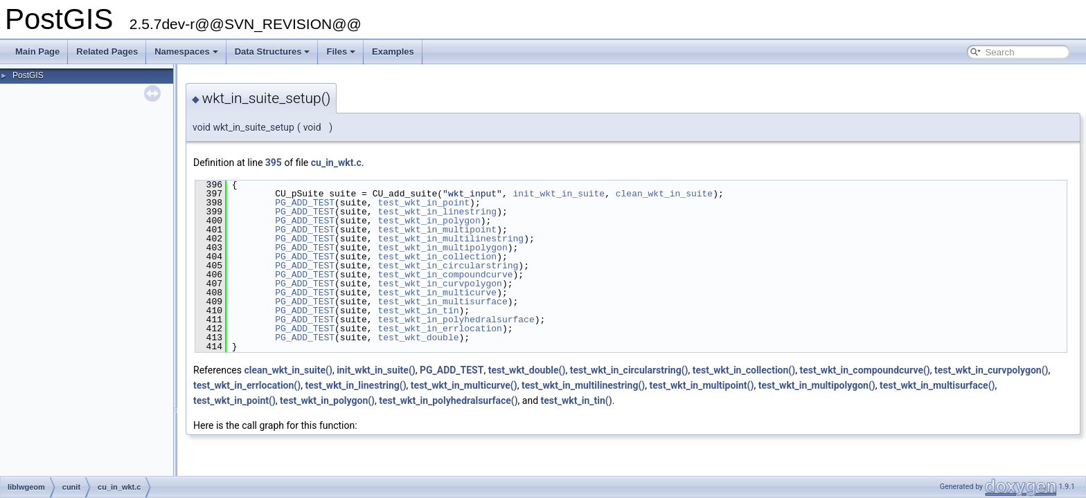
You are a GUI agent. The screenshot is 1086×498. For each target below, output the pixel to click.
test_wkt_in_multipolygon (442, 247)
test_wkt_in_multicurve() (464, 385)
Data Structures (272, 51)
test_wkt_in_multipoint (437, 229)
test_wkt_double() (527, 370)
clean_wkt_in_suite (664, 193)
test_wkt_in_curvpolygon (439, 283)
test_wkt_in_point (423, 202)
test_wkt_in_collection (437, 256)
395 (273, 162)
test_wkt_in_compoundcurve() (864, 370)
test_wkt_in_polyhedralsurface (455, 319)
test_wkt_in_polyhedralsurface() (448, 400)
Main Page (37, 51)
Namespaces (186, 51)
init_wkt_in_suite (559, 193)
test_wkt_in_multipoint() (701, 385)
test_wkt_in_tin (418, 310)
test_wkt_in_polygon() (327, 400)
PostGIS (28, 75)
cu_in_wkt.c (336, 162)
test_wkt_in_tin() (576, 400)
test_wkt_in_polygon (428, 220)
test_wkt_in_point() (234, 400)
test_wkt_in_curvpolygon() (991, 370)
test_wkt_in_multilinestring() (583, 385)
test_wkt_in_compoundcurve (445, 274)
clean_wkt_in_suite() (288, 370)
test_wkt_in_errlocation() (247, 385)
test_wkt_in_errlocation (439, 328)
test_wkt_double (418, 337)
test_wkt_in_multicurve (437, 292)
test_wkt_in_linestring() (355, 385)
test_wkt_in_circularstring (447, 265)
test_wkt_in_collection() (744, 370)
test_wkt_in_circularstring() (629, 370)
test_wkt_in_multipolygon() (816, 385)
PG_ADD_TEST (305, 202)
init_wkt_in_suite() (376, 370)
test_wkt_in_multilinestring (450, 238)
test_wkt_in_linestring (437, 211)
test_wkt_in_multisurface (442, 301)
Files (340, 51)
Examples (393, 51)
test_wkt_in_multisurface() (937, 385)
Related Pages (107, 51)
